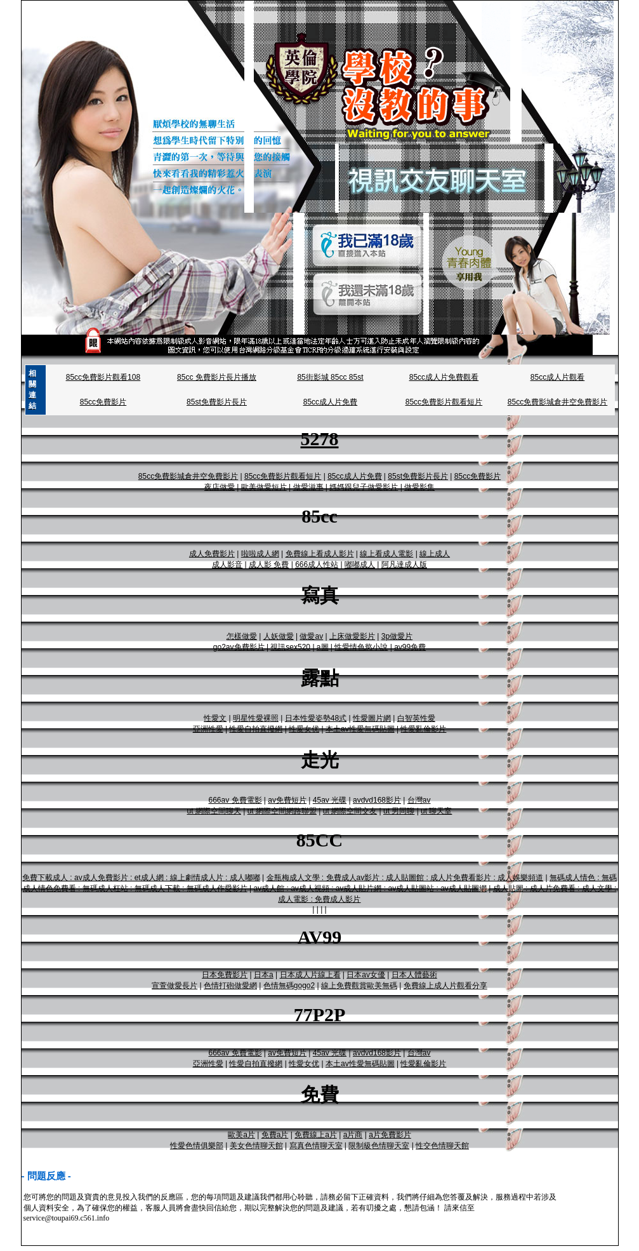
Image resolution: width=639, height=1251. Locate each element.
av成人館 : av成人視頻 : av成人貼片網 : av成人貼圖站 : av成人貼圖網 (369, 888)
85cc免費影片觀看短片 (443, 402)
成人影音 (227, 564)
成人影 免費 (269, 564)
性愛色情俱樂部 (196, 1145)
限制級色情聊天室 (378, 1145)
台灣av (419, 800)
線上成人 (434, 553)
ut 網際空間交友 (350, 810)
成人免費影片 (212, 553)
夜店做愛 (219, 487)
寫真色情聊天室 (316, 1145)
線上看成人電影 (386, 553)
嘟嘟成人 (360, 564)
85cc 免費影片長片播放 (216, 377)
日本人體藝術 (414, 974)
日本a (263, 974)
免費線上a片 (315, 1134)
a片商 (353, 1134)
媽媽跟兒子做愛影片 (363, 487)
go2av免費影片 (239, 647)
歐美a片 (241, 1134)
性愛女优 (304, 729)
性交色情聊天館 (442, 1145)
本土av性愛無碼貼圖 (360, 729)
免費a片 (275, 1134)
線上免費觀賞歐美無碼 (359, 985)
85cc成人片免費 (330, 402)
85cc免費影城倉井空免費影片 (557, 402)
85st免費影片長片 (217, 402)
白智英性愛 (416, 718)
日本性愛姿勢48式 (315, 718)
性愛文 (215, 718)
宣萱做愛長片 (174, 985)
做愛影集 (419, 487)
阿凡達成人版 (404, 564)
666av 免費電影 (235, 800)
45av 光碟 (329, 800)
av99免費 (410, 647)
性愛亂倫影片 (423, 729)
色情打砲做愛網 (230, 985)
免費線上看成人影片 (320, 553)
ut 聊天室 (436, 810)
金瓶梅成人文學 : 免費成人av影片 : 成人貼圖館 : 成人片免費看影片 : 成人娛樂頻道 (405, 877)
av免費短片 (287, 800)
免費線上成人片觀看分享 (445, 985)
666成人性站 (316, 564)
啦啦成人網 (260, 553)
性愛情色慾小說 (361, 647)
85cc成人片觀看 (557, 377)
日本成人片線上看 (310, 974)
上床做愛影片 (352, 636)
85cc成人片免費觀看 (443, 377)
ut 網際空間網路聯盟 (282, 810)
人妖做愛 (278, 636)
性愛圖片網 (372, 718)
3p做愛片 (396, 636)
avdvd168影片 (377, 800)
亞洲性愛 (208, 729)
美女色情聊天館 (256, 1145)
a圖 (323, 647)
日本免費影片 (224, 974)
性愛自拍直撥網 (255, 729)
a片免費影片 (390, 1134)
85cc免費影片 (103, 402)
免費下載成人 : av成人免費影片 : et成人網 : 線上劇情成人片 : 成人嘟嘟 (141, 877)
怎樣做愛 (242, 636)
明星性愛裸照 (256, 718)
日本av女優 (365, 974)
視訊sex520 (290, 647)
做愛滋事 (308, 487)
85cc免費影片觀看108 (103, 377)
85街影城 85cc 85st (330, 377)
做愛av (311, 636)
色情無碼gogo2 (289, 985)
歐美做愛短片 (264, 487)
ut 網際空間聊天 (214, 810)
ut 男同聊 (398, 810)
